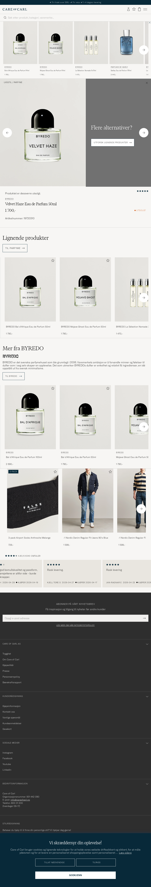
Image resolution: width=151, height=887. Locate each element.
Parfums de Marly (119, 67)
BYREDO (8, 67)
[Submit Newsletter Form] (144, 618)
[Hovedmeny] (145, 9)
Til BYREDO (13, 376)
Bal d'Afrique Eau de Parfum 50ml (17, 70)
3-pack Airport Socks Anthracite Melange (29, 537)
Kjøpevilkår (8, 665)
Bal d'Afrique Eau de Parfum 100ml (24, 457)
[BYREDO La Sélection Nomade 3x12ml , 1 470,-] (91, 48)
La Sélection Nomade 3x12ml (85, 70)
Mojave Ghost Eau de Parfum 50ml (52, 70)
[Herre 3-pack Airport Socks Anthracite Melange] (32, 501)
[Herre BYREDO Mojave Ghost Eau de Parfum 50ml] (56, 42)
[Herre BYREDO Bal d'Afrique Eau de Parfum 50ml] (20, 42)
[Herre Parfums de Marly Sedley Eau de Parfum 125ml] (126, 42)
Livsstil (8, 82)
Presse (6, 670)
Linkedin (7, 769)
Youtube (7, 764)
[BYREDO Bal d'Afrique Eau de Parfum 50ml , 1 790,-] (20, 48)
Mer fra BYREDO (23, 348)
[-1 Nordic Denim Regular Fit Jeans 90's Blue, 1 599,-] (87, 507)
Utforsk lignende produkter (111, 142)
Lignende (26, 237)
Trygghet (7, 653)
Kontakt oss (9, 711)
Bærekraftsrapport (12, 682)
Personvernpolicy (11, 676)
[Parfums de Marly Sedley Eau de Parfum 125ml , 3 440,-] (126, 48)
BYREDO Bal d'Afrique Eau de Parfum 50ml (28, 326)
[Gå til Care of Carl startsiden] (15, 9)
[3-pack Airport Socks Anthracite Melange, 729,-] (32, 507)
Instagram (8, 752)
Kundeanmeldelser (12, 723)
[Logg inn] (128, 9)
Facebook (7, 758)
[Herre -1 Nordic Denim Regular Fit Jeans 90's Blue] (87, 501)
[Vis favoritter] (134, 9)
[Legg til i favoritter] (52, 261)
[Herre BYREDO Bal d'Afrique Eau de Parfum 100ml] (30, 417)
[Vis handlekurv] (139, 9)
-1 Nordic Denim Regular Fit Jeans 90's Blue (85, 537)
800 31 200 (17, 803)
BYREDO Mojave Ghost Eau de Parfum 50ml (83, 326)
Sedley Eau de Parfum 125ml (121, 70)
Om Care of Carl (11, 659)
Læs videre (125, 852)
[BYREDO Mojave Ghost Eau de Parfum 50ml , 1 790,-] (55, 48)
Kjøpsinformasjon (11, 706)
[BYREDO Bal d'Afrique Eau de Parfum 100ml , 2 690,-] (30, 425)
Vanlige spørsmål (11, 717)
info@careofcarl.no (20, 799)
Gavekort (7, 729)
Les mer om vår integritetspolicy (75, 625)
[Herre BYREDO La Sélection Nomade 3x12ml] (91, 42)
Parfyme (18, 82)
